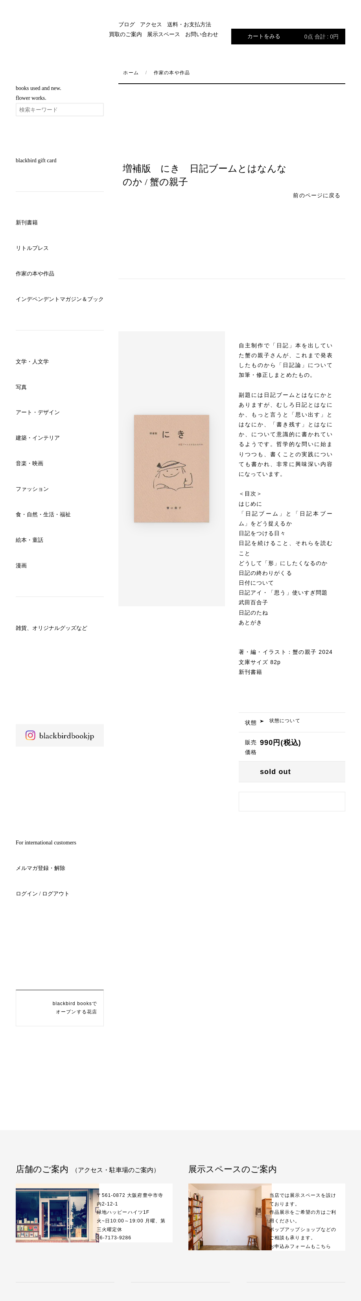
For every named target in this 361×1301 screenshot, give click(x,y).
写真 (21, 387)
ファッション (32, 489)
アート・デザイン (38, 412)
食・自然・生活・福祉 (43, 514)
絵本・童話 (29, 540)
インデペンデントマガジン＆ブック (60, 299)
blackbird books (60, 28)
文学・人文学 (32, 362)
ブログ (126, 25)
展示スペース (163, 34)
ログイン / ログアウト (43, 894)
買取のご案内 (125, 34)
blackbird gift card (36, 160)
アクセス (151, 25)
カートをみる (293, 36)
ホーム (130, 72)
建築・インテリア (38, 438)
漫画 (21, 566)
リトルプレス (32, 248)
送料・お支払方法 (189, 25)
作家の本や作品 (35, 274)
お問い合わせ (201, 34)
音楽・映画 (29, 463)
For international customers (46, 843)
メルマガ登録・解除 (40, 868)
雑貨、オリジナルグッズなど (51, 628)
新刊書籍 (27, 223)
